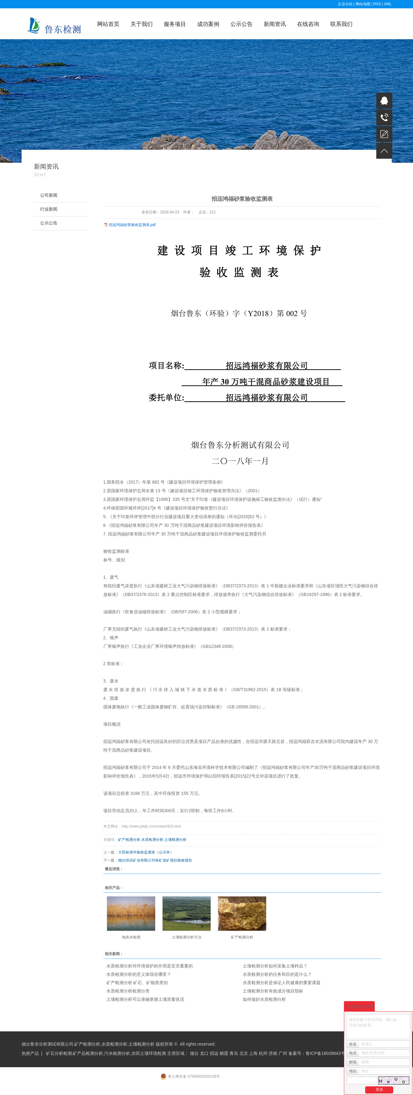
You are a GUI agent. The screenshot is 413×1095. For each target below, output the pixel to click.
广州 (283, 1053)
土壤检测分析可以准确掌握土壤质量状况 (145, 999)
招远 (214, 1053)
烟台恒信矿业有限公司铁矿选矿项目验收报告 (155, 860)
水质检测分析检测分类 (128, 990)
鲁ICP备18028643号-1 (327, 1053)
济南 (273, 1053)
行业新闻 (48, 209)
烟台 (194, 1053)
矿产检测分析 (129, 839)
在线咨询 (308, 24)
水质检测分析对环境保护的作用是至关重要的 (149, 965)
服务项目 (175, 24)
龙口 (204, 1053)
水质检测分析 (152, 839)
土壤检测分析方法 (186, 937)
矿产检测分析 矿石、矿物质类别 (137, 982)
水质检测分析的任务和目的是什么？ (277, 974)
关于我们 (141, 24)
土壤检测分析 (175, 839)
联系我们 (341, 24)
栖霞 (224, 1053)
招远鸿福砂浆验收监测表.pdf (132, 225)
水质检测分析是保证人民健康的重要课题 (281, 982)
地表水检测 (131, 937)
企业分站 (345, 4)
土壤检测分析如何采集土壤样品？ (275, 965)
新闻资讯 (275, 24)
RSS (377, 4)
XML (388, 4)
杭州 (263, 1053)
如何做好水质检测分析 (264, 999)
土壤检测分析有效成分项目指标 (273, 990)
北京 (243, 1053)
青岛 (233, 1053)
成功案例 (208, 24)
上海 (253, 1053)
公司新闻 (48, 195)
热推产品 (30, 1053)
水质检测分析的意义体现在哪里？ (138, 974)
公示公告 (241, 24)
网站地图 (363, 4)
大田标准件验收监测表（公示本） (146, 852)
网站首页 (108, 24)
